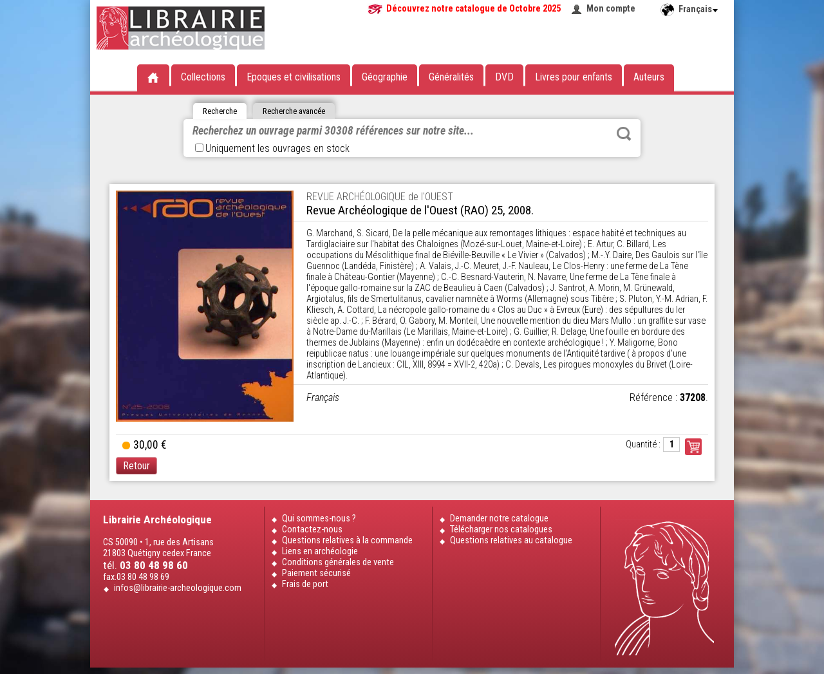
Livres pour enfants (573, 77)
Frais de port (305, 584)
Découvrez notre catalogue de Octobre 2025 (473, 8)
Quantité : (643, 444)
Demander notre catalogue (499, 518)
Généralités (451, 77)
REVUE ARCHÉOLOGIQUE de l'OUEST (379, 197)
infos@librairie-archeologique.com (177, 588)
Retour (136, 466)
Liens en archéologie (320, 551)
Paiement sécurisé (316, 573)
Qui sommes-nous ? (319, 518)
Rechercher (624, 134)
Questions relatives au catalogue (511, 540)
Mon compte (610, 8)
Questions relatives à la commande (347, 540)
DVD (504, 77)
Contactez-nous (312, 529)
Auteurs (648, 77)
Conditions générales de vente (338, 562)
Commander (693, 446)
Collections (203, 77)
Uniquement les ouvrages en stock (272, 148)
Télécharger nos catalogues (501, 529)
